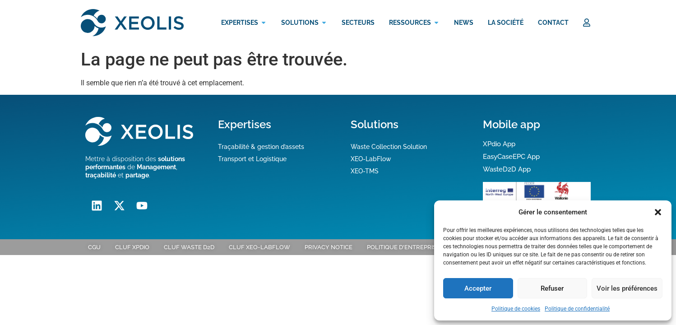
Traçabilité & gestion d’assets (261, 146)
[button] (657, 212)
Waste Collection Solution (389, 146)
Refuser (552, 288)
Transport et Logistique (252, 158)
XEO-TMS (365, 171)
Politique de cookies (515, 309)
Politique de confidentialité (577, 309)
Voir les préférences (627, 288)
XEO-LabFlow (371, 158)
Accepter (477, 288)
